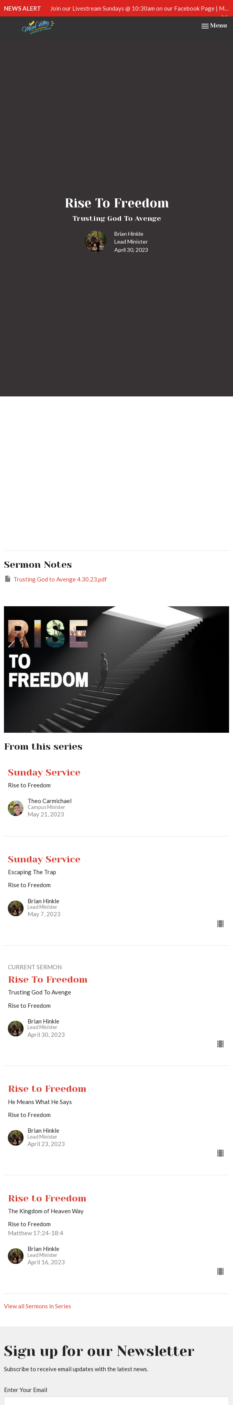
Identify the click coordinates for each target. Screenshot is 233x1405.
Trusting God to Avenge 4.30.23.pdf (55, 579)
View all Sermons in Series (37, 1306)
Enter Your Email (25, 1389)
